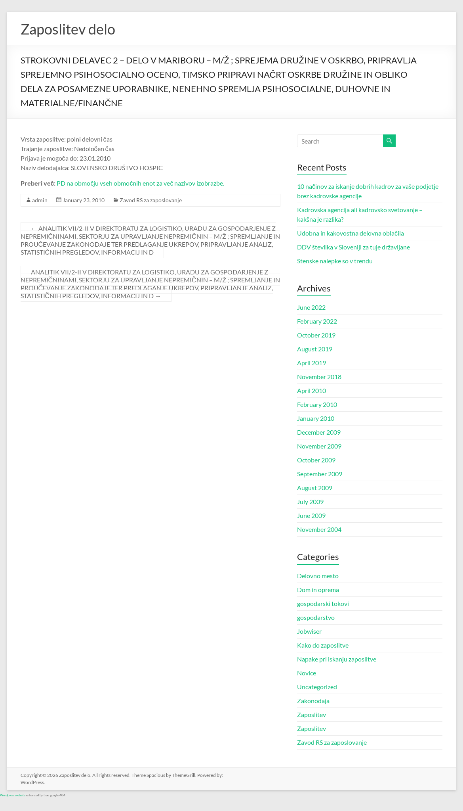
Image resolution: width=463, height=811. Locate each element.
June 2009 (311, 515)
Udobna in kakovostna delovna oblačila (350, 233)
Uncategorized (317, 686)
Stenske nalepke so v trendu (335, 261)
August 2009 (314, 487)
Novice (306, 673)
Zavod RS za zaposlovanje (151, 200)
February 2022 (317, 321)
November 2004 (319, 529)
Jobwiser (309, 631)
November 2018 (319, 376)
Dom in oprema (318, 589)
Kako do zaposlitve (323, 645)
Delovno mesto (318, 575)
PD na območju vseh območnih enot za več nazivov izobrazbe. (140, 183)
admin (40, 200)
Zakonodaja (313, 700)
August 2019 (314, 349)
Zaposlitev (311, 714)
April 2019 (311, 362)
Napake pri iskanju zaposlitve (336, 659)
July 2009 (310, 501)
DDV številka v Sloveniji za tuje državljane (353, 247)
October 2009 (316, 460)
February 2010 (317, 404)
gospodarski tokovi (323, 603)
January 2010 (315, 418)
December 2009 (319, 432)
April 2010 (311, 390)
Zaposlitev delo (68, 29)
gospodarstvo (316, 617)
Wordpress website (12, 795)
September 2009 (319, 473)
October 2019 (316, 335)
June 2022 (311, 307)
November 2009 (319, 446)
